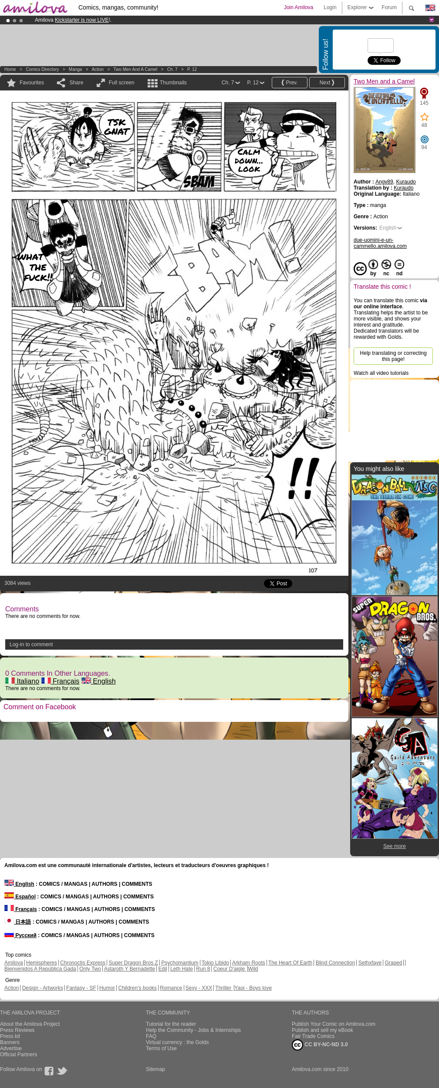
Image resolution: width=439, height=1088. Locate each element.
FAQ (151, 1036)
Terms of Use (161, 1048)
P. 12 (192, 69)
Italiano (22, 681)
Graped (393, 963)
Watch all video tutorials (381, 373)
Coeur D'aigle (230, 969)
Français (60, 681)
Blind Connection (335, 963)
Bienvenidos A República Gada (40, 969)
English (98, 681)
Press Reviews (17, 1030)
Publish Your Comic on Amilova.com (333, 1024)
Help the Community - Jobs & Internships (193, 1030)
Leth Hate (181, 969)
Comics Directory (42, 69)
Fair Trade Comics (313, 1036)
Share (76, 83)
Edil (163, 969)
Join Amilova (298, 7)
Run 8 (203, 969)
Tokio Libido (215, 963)
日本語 (17, 922)
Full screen (122, 83)
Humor (107, 988)
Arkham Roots (248, 963)
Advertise (11, 1048)
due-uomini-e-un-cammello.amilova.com (380, 243)
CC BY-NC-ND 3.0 (320, 1045)
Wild (253, 969)
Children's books (137, 988)
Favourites (32, 83)
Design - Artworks (42, 988)
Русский (20, 935)
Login (330, 7)
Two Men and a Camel (136, 69)
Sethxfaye (370, 963)
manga (75, 69)
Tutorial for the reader (171, 1024)
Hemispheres (41, 963)
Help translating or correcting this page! (393, 356)
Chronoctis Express (82, 963)
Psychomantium (179, 963)
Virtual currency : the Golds (177, 1042)
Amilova (13, 963)
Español (20, 897)
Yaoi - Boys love (253, 988)
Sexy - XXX (199, 988)
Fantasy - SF (81, 988)
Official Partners (18, 1054)
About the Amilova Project (30, 1024)
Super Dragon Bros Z (133, 963)
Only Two (90, 969)
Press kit (10, 1036)
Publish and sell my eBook (322, 1030)
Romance (171, 988)
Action (97, 69)
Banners (10, 1042)
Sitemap (155, 1069)
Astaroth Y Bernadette (129, 969)
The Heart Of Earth (290, 963)
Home (10, 69)
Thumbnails (173, 83)
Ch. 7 (172, 69)
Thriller (224, 988)
